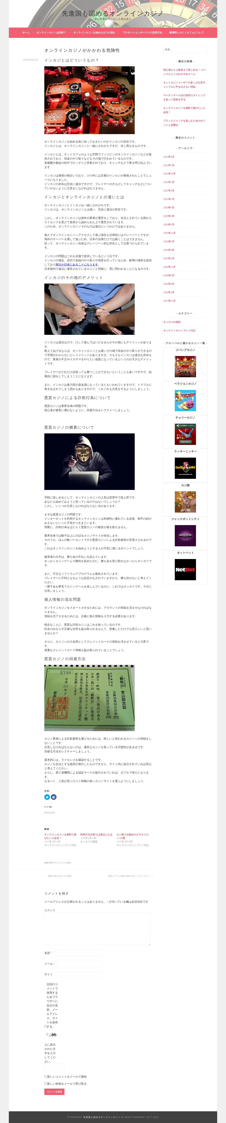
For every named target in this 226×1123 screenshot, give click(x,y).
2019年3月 (168, 258)
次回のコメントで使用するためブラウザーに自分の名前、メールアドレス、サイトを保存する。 (52, 1005)
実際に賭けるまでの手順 (57, 876)
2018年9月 (168, 275)
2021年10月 (169, 173)
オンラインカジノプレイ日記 (179, 330)
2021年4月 (168, 190)
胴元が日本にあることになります (77, 264)
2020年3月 (168, 224)
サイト (48, 974)
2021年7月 (168, 182)
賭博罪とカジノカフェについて (186, 32)
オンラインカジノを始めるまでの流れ (94, 32)
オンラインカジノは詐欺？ (51, 32)
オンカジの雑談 (63, 863)
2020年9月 (168, 207)
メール (49, 963)
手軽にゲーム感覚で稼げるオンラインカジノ (131, 876)
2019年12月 (169, 232)
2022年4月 (168, 156)
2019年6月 (168, 249)
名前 (48, 953)
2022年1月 (168, 165)
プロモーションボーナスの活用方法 (142, 32)
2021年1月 (168, 199)
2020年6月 (168, 215)
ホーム (26, 32)
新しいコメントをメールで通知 (67, 1076)
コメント (50, 910)
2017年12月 (169, 300)
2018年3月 (168, 292)
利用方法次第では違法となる (96, 834)
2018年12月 (169, 266)
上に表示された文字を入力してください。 (50, 1053)
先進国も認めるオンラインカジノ (113, 12)
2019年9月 (168, 241)
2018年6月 (168, 283)
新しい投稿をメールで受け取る (67, 1083)
